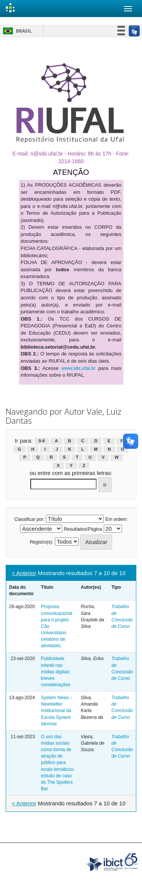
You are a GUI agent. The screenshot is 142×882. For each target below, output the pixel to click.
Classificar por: (29, 519)
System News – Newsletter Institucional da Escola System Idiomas (56, 710)
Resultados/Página (83, 529)
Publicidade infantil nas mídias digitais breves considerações (55, 671)
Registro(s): (41, 542)
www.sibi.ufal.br (78, 368)
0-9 (42, 441)
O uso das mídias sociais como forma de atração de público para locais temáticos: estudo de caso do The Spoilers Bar (58, 762)
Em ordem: (117, 519)
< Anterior (24, 573)
